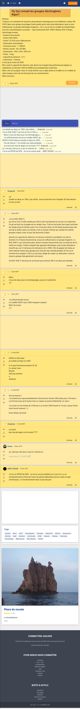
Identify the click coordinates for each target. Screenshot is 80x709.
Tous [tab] (7, 123)
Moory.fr (40, 699)
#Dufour (57, 533)
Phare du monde (14, 609)
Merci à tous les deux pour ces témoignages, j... (23, 135)
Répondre (72, 82)
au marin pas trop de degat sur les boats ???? (22, 146)
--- (8, 84)
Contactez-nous (40, 671)
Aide (40, 669)
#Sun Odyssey (31, 539)
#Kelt (14, 536)
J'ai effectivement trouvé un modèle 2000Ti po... (23, 138)
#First (14, 533)
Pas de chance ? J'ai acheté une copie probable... (23, 143)
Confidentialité (40, 664)
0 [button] (4, 200)
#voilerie (7, 533)
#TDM (39, 536)
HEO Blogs (40, 693)
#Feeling (54, 536)
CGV (42, 662)
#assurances (67, 533)
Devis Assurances (40, 697)
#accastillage (9, 539)
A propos (40, 660)
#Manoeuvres (20, 539)
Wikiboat (40, 695)
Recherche (40, 690)
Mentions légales (40, 667)
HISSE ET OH (46, 705)
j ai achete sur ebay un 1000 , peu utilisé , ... (19, 129)
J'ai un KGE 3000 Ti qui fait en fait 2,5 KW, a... (20, 132)
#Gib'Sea (7, 536)
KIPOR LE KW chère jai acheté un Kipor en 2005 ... (22, 140)
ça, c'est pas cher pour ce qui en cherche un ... (20, 148)
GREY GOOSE (12, 469)
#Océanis (22, 536)
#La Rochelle (31, 536)
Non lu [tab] (14, 123)
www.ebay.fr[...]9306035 (20, 456)
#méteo (40, 539)
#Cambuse (63, 536)
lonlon (9, 446)
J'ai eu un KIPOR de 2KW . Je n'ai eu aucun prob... (22, 151)
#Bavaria (47, 536)
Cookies (40, 675)
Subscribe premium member (40, 645)
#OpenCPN (49, 533)
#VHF (21, 533)
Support (40, 673)
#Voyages (40, 533)
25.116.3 (33, 705)
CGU (37, 662)
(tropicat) (11, 191)
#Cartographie (29, 533)
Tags (6, 529)
